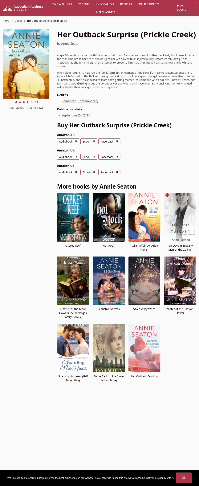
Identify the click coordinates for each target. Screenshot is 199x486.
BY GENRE (84, 4)
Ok (184, 478)
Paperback (106, 141)
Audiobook (65, 141)
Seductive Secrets (109, 309)
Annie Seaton (70, 43)
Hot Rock (108, 245)
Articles (126, 4)
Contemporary (88, 101)
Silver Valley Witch (144, 309)
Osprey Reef (73, 245)
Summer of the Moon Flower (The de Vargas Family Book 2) (73, 313)
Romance (68, 101)
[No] (194, 478)
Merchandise (105, 12)
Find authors (62, 4)
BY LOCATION (105, 4)
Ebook (86, 141)
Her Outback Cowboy (144, 376)
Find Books (181, 8)
